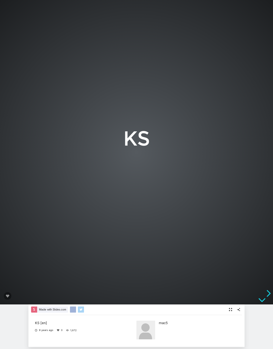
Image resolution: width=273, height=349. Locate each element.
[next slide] (268, 293)
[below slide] (262, 301)
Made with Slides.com (52, 309)
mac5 (163, 323)
